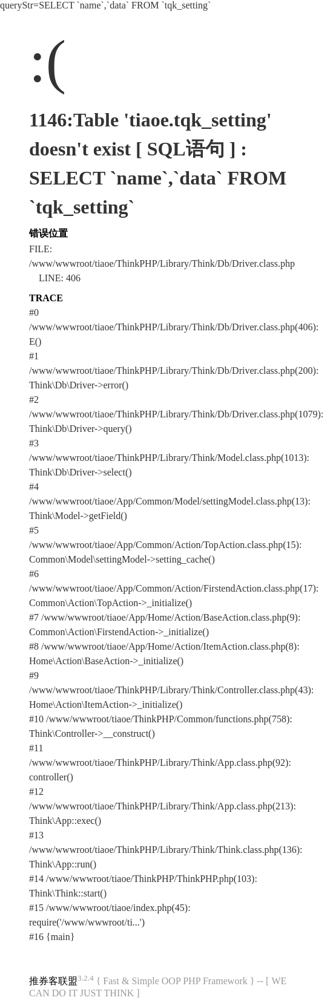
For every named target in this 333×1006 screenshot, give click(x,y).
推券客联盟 (53, 981)
